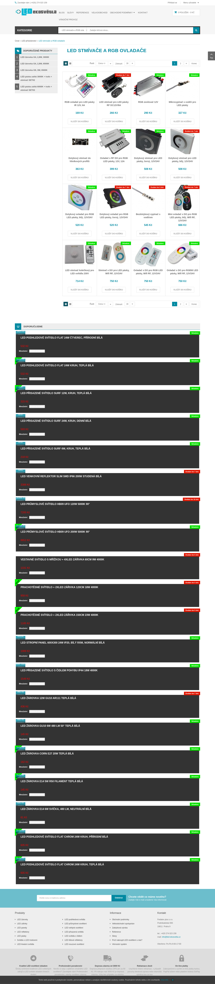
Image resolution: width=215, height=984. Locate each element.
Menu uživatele (189, 3)
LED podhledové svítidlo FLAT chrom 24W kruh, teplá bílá (62, 864)
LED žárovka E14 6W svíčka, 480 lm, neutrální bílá (56, 809)
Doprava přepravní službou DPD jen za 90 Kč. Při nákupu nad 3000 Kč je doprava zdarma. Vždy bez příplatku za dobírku (107, 965)
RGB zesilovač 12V (148, 102)
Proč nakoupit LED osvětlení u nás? (127, 940)
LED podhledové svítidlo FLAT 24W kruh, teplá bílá (57, 365)
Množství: (23, 351)
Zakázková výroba (119, 928)
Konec (194, 63)
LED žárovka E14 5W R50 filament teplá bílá (52, 781)
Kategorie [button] (24, 30)
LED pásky (21, 936)
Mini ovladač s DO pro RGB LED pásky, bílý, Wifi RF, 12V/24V (182, 217)
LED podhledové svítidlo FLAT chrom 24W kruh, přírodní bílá (64, 836)
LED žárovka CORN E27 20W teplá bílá (47, 753)
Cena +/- (102, 63)
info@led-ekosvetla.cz (171, 937)
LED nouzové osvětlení (74, 944)
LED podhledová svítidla (75, 919)
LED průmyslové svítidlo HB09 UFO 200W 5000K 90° (55, 531)
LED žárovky (22, 919)
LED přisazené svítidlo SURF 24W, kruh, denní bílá (56, 421)
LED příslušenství (29, 41)
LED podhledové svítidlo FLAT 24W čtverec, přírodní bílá (62, 337)
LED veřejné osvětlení (74, 928)
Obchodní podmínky (120, 919)
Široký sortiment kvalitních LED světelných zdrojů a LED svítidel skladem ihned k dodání (33, 965)
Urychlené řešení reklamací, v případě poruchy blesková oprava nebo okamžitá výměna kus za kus (144, 965)
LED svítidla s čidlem (73, 936)
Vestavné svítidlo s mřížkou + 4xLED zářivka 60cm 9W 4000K (62, 559)
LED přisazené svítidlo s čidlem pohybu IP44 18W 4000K (59, 670)
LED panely (22, 928)
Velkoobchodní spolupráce (123, 924)
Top (211, 55)
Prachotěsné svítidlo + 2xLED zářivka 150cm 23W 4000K (59, 615)
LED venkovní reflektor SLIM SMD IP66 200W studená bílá (61, 476)
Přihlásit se (172, 3)
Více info (164, 980)
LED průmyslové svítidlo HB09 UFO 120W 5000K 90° (55, 504)
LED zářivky (22, 924)
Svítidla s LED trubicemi (27, 940)
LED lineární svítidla (25, 944)
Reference (116, 932)
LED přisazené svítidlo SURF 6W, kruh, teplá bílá (55, 448)
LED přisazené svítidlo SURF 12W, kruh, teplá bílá (56, 393)
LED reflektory (23, 932)
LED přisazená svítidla (74, 932)
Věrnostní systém (119, 944)
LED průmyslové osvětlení (76, 924)
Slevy (114, 936)
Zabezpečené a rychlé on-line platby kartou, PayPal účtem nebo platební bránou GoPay (181, 963)
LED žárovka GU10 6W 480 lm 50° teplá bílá (50, 725)
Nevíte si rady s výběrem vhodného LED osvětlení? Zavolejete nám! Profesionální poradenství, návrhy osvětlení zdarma (70, 965)
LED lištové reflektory (73, 940)
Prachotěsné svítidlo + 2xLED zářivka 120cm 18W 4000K (59, 587)
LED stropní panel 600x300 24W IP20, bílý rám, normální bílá (63, 642)
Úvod (17, 41)
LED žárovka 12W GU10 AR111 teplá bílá (48, 698)
